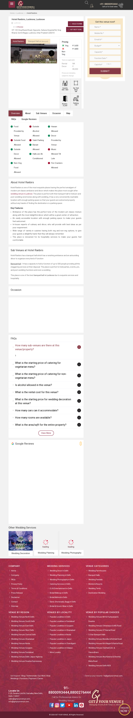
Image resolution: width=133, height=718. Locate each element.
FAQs (13, 119)
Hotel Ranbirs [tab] (18, 41)
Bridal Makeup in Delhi (59, 593)
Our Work (41, 676)
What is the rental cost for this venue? (36, 392)
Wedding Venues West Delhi (22, 630)
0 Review (18, 27)
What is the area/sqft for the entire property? (40, 424)
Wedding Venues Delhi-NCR (99, 666)
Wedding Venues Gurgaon (21, 648)
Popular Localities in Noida (60, 635)
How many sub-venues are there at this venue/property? (37, 347)
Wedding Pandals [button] (95, 580)
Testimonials (31, 676)
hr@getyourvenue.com (113, 676)
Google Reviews (29, 119)
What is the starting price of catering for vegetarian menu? (38, 364)
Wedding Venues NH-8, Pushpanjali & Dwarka (103, 619)
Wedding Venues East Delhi (22, 626)
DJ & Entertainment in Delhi (61, 588)
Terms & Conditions (19, 588)
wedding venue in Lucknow (21, 194)
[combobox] (105, 45)
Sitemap (14, 606)
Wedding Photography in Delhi (62, 580)
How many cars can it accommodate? (36, 410)
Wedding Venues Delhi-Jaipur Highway (27, 657)
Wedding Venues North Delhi (22, 617)
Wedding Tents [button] (94, 588)
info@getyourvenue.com (19, 702)
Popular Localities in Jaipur (61, 639)
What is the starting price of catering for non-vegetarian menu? (40, 375)
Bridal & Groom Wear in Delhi (61, 606)
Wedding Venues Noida (20, 643)
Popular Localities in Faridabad (62, 621)
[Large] (105, 64)
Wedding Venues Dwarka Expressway (26, 661)
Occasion (56, 113)
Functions (24, 678)
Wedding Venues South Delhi (23, 621)
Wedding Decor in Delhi (59, 571)
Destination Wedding (96, 593)
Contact (14, 602)
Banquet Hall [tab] (38, 41)
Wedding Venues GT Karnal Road (101, 630)
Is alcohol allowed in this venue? (33, 385)
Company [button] (15, 575)
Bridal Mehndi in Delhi (58, 597)
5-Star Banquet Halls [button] (96, 635)
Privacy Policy (16, 584)
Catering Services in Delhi (60, 584)
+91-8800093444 (109, 4)
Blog (23, 676)
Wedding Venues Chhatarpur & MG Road (104, 626)
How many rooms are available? (33, 417)
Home (13, 571)
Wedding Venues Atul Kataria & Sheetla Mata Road (104, 659)
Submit (105, 71)
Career (40, 678)
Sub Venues (41, 113)
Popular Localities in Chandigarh (63, 643)
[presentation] (16, 53)
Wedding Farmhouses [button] (97, 571)
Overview (15, 113)
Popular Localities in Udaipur (61, 648)
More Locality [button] (55, 652)
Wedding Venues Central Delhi (23, 635)
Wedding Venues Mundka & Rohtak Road (105, 639)
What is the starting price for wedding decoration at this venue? (43, 401)
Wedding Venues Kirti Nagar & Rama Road (105, 643)
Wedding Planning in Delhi (60, 575)
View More (46, 433)
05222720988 (75, 24)
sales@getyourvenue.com (19, 699)
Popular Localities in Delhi (60, 617)
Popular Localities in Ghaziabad (62, 630)
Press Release (17, 593)
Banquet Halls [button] (94, 575)
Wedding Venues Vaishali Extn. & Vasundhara (101, 650)
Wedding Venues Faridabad (22, 652)
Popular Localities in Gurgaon (61, 626)
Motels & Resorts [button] (95, 584)
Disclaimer (15, 597)
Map (68, 113)
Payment (32, 678)
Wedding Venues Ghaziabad (22, 639)
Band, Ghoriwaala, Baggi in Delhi (63, 602)
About (28, 113)
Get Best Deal (75, 29)
